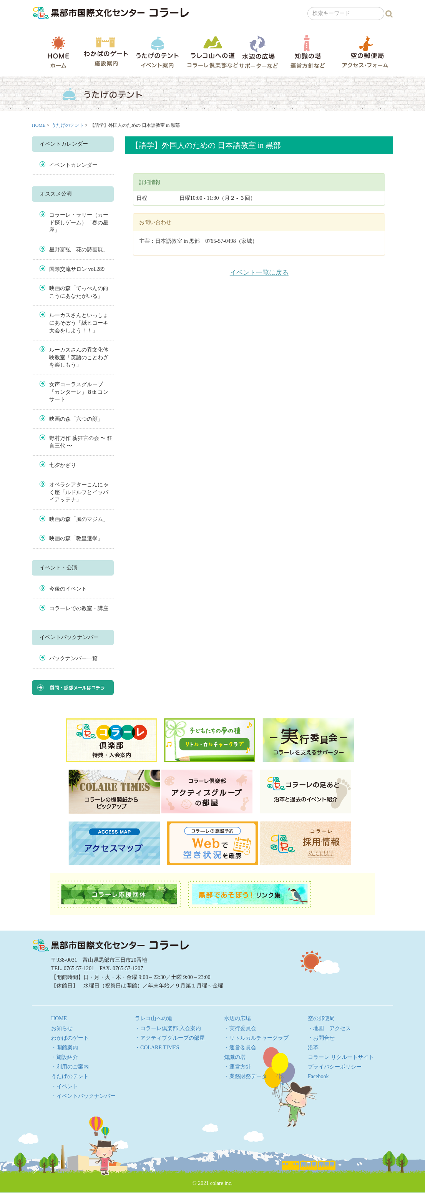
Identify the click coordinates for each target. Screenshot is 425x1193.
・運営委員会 (240, 1047)
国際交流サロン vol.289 (77, 269)
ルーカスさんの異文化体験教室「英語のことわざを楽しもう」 (78, 357)
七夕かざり (62, 465)
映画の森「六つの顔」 (76, 419)
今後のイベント (68, 589)
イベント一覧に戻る (259, 272)
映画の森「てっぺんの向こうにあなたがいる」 (78, 292)
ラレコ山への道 (213, 51)
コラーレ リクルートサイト (341, 1057)
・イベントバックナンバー (83, 1096)
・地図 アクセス (329, 1028)
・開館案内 (64, 1047)
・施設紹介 (64, 1057)
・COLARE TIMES (157, 1047)
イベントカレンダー (73, 165)
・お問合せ (321, 1038)
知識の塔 (307, 52)
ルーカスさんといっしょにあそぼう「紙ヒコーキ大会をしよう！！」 (78, 322)
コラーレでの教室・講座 (78, 608)
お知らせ (62, 1028)
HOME (58, 51)
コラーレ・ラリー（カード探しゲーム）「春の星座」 (78, 222)
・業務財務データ (245, 1076)
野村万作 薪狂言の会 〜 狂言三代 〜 (81, 442)
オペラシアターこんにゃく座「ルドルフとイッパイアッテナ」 (78, 492)
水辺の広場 (258, 52)
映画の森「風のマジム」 (78, 519)
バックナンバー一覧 (73, 658)
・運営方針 (237, 1067)
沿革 (313, 1047)
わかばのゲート (105, 51)
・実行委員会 (240, 1028)
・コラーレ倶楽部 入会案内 (168, 1028)
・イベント (64, 1086)
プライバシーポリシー (335, 1067)
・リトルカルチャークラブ (256, 1038)
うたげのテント (157, 52)
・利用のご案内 (70, 1067)
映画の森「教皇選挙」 (76, 538)
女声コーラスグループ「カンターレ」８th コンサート (78, 392)
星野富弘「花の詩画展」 (78, 249)
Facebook (318, 1076)
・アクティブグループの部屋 (170, 1038)
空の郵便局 (365, 51)
